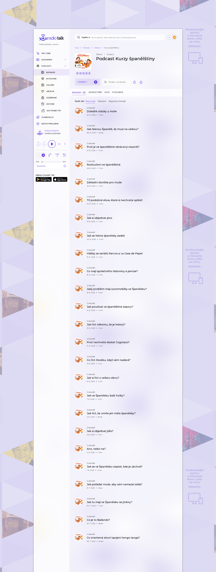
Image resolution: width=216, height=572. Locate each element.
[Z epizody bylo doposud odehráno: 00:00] (38, 117)
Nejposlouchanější (117, 101)
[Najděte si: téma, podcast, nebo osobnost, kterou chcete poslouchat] (119, 37)
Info (107, 92)
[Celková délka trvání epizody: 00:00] (65, 117)
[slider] (42, 117)
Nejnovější (90, 101)
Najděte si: (86, 37)
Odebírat (87, 82)
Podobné (117, 92)
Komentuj (51, 121)
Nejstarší (102, 101)
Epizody (79, 92)
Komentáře (95, 92)
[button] (51, 59)
